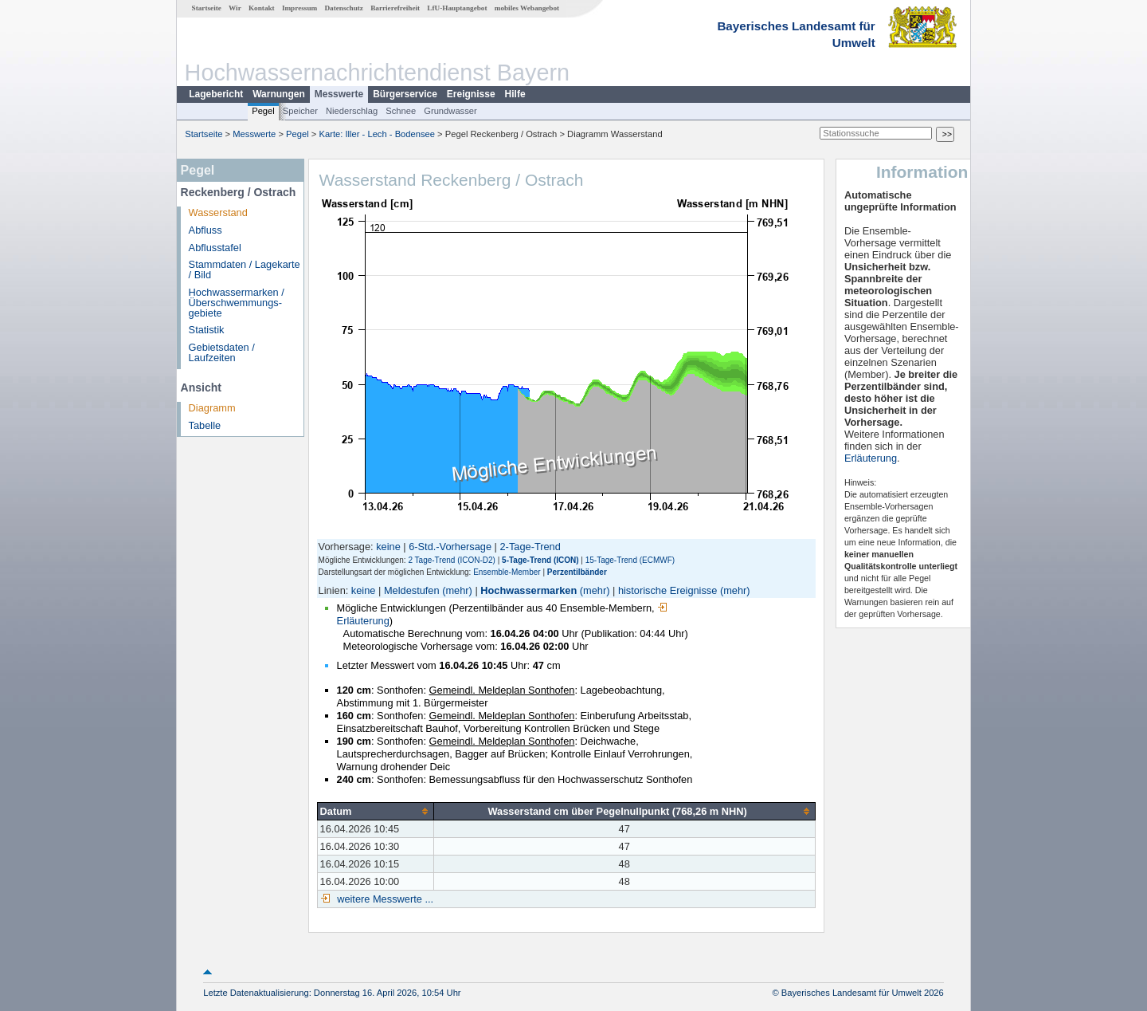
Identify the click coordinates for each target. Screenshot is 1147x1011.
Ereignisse (471, 94)
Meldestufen (412, 590)
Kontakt (262, 8)
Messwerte (339, 94)
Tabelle (205, 425)
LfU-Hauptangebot (457, 8)
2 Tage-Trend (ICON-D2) (451, 560)
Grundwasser (450, 111)
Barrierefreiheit (395, 8)
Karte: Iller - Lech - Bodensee (377, 134)
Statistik (207, 330)
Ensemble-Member (506, 572)
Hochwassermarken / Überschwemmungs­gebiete (236, 302)
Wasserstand (218, 212)
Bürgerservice (405, 94)
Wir (235, 8)
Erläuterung (870, 458)
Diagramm (212, 408)
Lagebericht (216, 94)
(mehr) (457, 590)
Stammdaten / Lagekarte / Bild (244, 269)
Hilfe (515, 94)
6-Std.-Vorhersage (450, 547)
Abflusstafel (215, 248)
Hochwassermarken (528, 590)
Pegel (263, 111)
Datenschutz (343, 8)
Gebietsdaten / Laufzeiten (222, 352)
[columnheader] (375, 811)
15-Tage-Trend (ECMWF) (630, 560)
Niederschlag (352, 111)
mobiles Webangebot (527, 8)
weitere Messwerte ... (384, 899)
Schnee (401, 111)
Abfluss (205, 230)
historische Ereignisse (667, 590)
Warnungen (278, 94)
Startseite (206, 8)
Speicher (300, 111)
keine (388, 547)
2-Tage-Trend (530, 547)
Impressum (299, 8)
